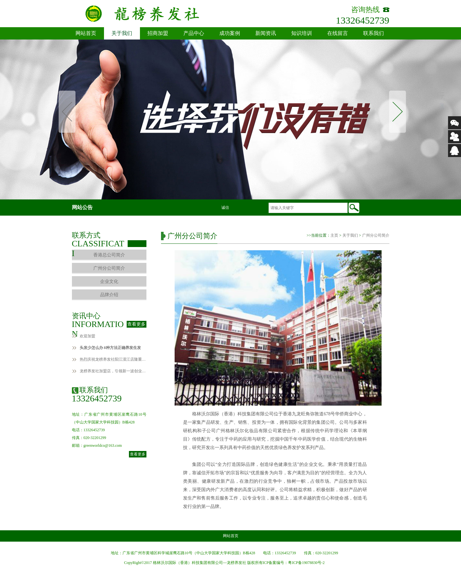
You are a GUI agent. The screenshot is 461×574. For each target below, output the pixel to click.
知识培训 (301, 33)
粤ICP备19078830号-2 (306, 562)
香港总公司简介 (109, 255)
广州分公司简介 (109, 268)
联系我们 (373, 33)
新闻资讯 (265, 33)
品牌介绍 (109, 294)
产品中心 (193, 33)
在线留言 (337, 33)
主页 (334, 235)
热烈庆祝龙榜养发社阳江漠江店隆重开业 (113, 359)
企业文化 (109, 281)
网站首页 (85, 33)
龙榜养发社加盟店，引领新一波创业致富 (113, 371)
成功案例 (229, 33)
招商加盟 (157, 33)
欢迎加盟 (87, 336)
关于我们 (121, 33)
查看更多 (136, 324)
